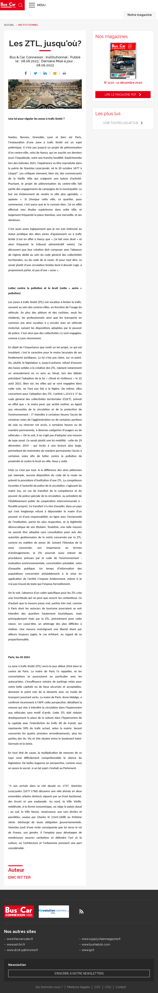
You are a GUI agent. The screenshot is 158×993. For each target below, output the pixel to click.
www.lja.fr (88, 950)
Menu (41, 5)
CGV (97, 987)
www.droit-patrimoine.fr (22, 950)
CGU (108, 987)
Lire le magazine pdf (120, 94)
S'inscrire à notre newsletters (79, 973)
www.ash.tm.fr (16, 944)
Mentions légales (78, 987)
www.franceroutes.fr (20, 939)
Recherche (21, 5)
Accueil (9, 25)
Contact (121, 987)
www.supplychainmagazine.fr (101, 939)
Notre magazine (140, 14)
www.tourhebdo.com (96, 944)
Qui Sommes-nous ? (49, 987)
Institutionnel (28, 25)
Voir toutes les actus (120, 123)
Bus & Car (8, 5)
